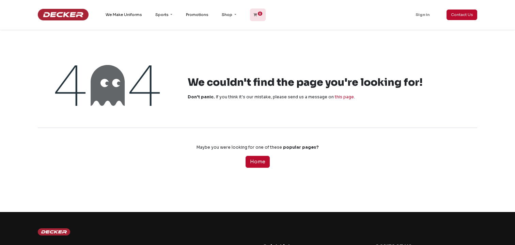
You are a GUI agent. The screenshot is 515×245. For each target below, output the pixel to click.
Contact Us (462, 14)
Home (257, 162)
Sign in (423, 14)
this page (344, 96)
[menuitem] (124, 15)
